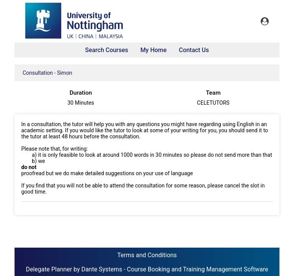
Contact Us (194, 50)
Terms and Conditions (147, 255)
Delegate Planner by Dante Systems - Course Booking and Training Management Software (147, 269)
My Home (153, 50)
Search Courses (106, 50)
